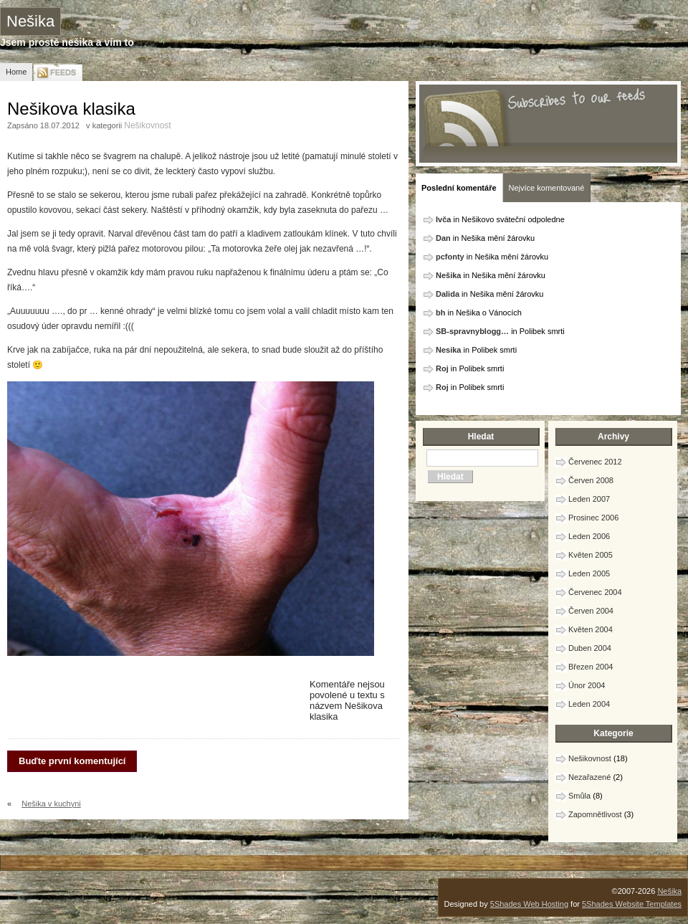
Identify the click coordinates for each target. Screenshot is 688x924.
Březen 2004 (590, 666)
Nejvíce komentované (547, 188)
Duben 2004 (589, 648)
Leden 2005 (589, 573)
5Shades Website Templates (632, 904)
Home (16, 71)
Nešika (30, 21)
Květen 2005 (590, 555)
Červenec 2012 (595, 461)
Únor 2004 (586, 685)
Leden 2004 (589, 704)
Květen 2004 (590, 629)
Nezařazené (589, 777)
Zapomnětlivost (595, 814)
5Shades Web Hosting (529, 904)
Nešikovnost (147, 125)
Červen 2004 (590, 610)
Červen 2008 (590, 480)
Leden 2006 (589, 536)
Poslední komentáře (459, 188)
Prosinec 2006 (593, 517)
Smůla (579, 795)
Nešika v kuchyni (51, 803)
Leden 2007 (589, 499)
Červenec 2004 (595, 592)
